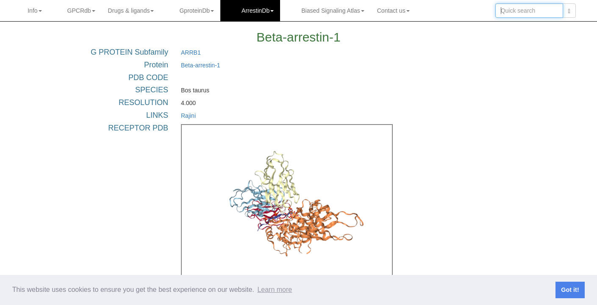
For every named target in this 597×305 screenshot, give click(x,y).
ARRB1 (191, 52)
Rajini (188, 115)
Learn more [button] (274, 289)
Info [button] (35, 10)
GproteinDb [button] (196, 10)
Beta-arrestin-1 (200, 65)
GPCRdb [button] (81, 10)
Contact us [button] (393, 10)
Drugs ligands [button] (131, 10)
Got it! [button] (570, 289)
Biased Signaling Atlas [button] (332, 10)
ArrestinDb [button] (258, 10)
